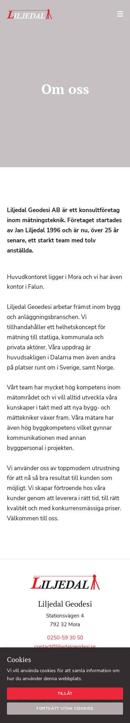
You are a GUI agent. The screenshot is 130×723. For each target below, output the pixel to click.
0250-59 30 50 (65, 637)
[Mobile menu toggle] (122, 14)
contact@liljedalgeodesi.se (65, 646)
